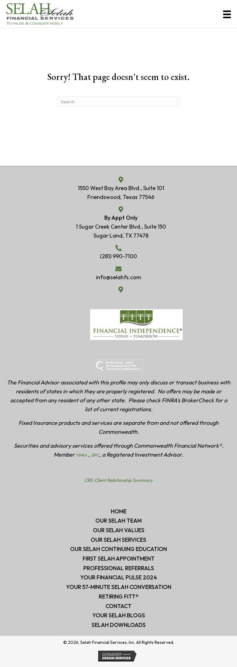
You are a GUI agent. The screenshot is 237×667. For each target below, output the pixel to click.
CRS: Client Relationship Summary (118, 480)
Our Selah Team (118, 520)
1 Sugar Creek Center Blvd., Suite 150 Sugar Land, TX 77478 (121, 231)
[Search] (118, 101)
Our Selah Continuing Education (118, 549)
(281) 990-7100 (118, 256)
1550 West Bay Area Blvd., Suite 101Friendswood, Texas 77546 (121, 192)
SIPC (95, 455)
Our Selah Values (118, 530)
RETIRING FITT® (119, 596)
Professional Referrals (118, 568)
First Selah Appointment (119, 558)
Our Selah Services (118, 539)
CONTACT (118, 606)
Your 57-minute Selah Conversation (118, 586)
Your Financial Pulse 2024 (118, 577)
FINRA (81, 455)
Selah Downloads (119, 624)
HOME (119, 511)
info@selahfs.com (118, 277)
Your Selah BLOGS (118, 615)
